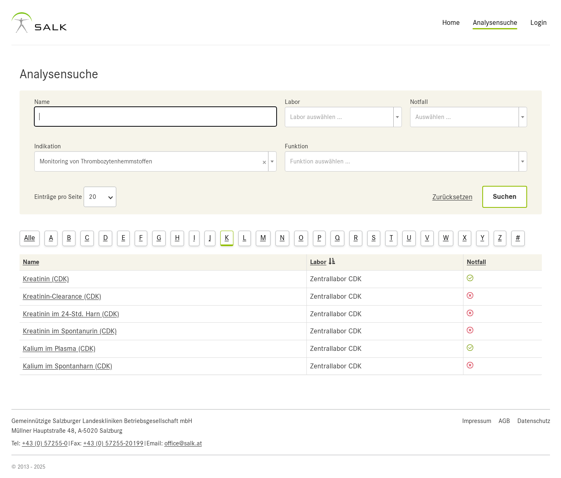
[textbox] (343, 117)
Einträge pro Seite (58, 196)
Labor (292, 102)
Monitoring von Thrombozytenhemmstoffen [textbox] (153, 162)
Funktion (296, 146)
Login (538, 22)
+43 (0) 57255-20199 (113, 443)
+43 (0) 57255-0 (45, 443)
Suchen (505, 196)
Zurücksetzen (452, 197)
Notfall (419, 102)
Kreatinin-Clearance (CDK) (62, 296)
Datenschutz (533, 421)
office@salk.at (183, 443)
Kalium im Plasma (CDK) (59, 348)
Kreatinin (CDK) (46, 279)
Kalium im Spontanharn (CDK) (67, 366)
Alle (29, 237)
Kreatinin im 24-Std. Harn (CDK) (71, 314)
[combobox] (343, 117)
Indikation (47, 146)
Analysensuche (495, 22)
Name (42, 102)
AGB (504, 421)
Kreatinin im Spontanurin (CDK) (70, 331)
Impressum (476, 421)
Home (451, 22)
